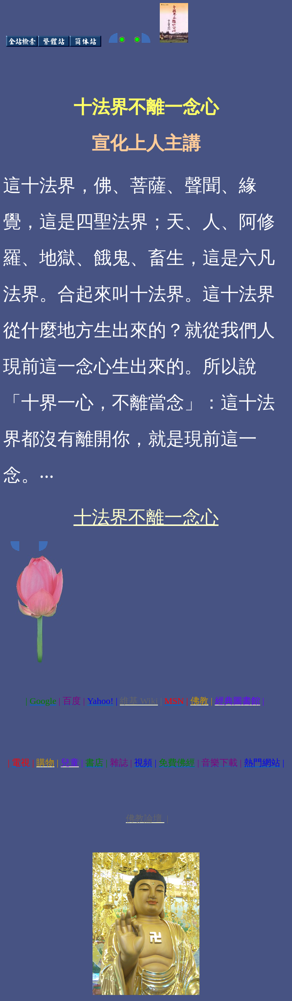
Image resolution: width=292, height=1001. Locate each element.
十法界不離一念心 (146, 517)
